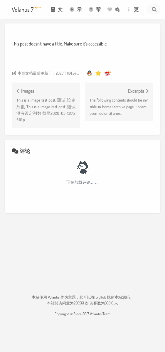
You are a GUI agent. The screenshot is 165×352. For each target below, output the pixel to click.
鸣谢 (113, 12)
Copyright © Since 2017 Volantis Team (82, 313)
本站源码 (122, 297)
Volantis (54, 297)
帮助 (94, 12)
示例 (75, 12)
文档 (56, 12)
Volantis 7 (26, 9)
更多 (132, 12)
